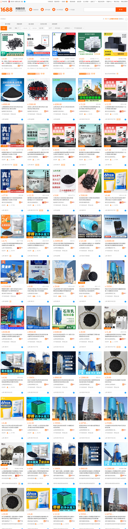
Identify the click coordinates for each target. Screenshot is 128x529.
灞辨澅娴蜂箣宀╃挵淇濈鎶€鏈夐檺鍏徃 (7, 521)
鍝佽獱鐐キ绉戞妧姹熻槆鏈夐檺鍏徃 (59, 66)
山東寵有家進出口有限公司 (85, 111)
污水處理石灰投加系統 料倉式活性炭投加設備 (115, 426)
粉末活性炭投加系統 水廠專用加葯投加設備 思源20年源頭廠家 (89, 381)
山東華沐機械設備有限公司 (59, 248)
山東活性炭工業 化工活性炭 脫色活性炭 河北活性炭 (63, 108)
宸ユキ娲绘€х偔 (67, 68)
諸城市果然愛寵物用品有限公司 (85, 293)
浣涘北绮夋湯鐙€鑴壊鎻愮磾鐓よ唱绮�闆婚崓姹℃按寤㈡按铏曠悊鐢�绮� (38, 62)
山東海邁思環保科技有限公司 (33, 339)
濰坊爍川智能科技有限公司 (7, 293)
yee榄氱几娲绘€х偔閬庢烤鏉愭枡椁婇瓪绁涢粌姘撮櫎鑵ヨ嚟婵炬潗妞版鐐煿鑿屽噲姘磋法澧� (38, 472)
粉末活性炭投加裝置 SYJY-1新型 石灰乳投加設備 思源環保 (64, 335)
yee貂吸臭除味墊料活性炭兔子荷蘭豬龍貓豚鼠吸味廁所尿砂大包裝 (115, 335)
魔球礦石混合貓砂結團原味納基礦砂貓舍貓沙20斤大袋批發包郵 (89, 153)
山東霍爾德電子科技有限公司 (111, 248)
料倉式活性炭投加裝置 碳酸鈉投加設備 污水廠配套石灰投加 (115, 290)
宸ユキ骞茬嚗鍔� (84, 68)
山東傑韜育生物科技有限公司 (33, 293)
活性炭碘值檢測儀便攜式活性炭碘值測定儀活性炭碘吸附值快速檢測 (115, 244)
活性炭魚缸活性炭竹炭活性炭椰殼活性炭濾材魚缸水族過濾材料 (89, 290)
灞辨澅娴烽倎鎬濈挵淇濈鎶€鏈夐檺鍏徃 (85, 475)
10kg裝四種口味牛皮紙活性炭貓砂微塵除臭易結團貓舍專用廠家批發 (63, 290)
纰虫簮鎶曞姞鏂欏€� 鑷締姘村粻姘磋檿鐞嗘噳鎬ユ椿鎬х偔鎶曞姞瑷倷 (115, 517)
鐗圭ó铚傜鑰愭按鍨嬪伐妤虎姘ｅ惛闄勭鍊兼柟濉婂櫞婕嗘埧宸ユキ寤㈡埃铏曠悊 (115, 62)
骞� (21, 65)
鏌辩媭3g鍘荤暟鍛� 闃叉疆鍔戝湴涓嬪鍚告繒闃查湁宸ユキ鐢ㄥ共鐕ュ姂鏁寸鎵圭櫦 (89, 62)
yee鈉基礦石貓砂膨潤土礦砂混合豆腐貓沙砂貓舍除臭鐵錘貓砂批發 (38, 153)
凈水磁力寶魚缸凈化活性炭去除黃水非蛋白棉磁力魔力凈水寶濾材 (38, 290)
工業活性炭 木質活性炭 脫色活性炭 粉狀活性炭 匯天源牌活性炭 (63, 199)
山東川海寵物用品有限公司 (7, 248)
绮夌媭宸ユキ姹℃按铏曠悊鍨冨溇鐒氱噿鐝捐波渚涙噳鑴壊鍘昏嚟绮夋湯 (63, 62)
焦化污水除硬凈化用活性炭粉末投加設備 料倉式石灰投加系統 (38, 381)
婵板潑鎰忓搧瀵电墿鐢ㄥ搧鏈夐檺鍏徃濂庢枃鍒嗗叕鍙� (33, 521)
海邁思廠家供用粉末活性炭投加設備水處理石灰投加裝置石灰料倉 (38, 335)
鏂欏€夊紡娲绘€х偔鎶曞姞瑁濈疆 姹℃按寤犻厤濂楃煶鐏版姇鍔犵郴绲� (89, 517)
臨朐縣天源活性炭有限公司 (7, 111)
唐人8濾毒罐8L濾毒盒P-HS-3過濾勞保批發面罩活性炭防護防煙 (89, 244)
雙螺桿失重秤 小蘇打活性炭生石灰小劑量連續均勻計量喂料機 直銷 (12, 290)
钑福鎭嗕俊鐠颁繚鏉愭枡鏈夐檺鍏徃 (111, 66)
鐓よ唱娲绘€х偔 (15, 68)
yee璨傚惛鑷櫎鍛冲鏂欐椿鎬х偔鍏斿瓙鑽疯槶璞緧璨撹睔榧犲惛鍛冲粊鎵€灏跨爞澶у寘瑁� (12, 472)
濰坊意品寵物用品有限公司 (111, 111)
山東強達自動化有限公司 (7, 339)
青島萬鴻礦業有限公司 (85, 202)
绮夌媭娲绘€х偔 (57, 68)
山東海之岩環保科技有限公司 (85, 339)
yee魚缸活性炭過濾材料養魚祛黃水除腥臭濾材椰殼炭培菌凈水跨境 (12, 381)
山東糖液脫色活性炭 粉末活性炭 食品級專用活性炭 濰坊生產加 (12, 108)
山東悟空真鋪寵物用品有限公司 (33, 157)
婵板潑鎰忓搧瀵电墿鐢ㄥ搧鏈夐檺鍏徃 (7, 475)
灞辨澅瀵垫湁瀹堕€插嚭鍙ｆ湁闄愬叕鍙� (33, 475)
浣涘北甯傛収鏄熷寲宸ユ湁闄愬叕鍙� (33, 66)
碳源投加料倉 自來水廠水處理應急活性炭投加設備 (89, 426)
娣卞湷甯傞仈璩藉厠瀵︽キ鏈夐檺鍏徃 (85, 66)
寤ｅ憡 (21, 63)
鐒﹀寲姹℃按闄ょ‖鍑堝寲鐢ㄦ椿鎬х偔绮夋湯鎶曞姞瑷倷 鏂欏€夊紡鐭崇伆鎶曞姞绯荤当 (63, 472)
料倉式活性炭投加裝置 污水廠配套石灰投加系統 (63, 426)
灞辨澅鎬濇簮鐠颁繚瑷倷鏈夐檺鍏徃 (111, 475)
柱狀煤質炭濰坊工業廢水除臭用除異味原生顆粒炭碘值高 (89, 199)
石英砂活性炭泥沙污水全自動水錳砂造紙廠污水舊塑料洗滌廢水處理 (12, 335)
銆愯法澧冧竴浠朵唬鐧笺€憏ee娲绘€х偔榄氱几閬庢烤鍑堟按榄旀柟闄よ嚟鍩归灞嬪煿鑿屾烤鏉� (63, 518)
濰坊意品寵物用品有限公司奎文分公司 (85, 157)
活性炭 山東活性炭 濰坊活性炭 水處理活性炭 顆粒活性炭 (38, 108)
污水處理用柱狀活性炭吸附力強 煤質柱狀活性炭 (115, 381)
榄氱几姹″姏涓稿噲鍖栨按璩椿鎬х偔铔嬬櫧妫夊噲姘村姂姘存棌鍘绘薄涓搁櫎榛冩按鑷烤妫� (38, 518)
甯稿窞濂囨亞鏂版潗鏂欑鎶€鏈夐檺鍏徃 (7, 66)
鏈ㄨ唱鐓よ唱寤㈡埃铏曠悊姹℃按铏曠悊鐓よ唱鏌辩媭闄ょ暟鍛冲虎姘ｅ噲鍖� (12, 62)
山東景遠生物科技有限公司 (59, 293)
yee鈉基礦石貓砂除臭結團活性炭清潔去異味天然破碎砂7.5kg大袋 (63, 153)
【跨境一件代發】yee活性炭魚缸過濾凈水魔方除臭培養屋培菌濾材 (38, 426)
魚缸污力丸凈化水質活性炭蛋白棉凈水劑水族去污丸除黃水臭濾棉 (115, 199)
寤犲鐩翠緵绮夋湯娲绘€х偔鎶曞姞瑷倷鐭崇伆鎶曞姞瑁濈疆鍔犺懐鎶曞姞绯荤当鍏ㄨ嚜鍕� (89, 472)
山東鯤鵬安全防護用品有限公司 (85, 248)
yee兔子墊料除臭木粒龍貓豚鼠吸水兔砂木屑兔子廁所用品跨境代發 (89, 108)
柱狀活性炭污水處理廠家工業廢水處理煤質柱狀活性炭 (89, 335)
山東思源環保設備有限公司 (59, 339)
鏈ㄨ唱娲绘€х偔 (6, 68)
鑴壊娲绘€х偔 (41, 68)
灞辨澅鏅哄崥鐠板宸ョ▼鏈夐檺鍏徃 (59, 475)
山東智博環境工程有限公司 (111, 293)
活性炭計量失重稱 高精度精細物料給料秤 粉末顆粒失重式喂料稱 (63, 244)
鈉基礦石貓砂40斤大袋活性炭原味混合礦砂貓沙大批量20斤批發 (12, 153)
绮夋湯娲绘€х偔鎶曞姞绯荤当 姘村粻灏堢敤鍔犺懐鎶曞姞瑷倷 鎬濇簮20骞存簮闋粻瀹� (115, 472)
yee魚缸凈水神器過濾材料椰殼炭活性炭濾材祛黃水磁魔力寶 (12, 244)
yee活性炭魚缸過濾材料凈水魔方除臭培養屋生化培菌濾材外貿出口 (38, 244)
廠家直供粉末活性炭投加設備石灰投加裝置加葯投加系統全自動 (63, 381)
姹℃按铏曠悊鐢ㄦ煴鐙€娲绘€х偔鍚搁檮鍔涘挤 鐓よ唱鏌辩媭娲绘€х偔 (12, 517)
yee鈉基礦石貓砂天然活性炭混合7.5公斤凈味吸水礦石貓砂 (115, 108)
